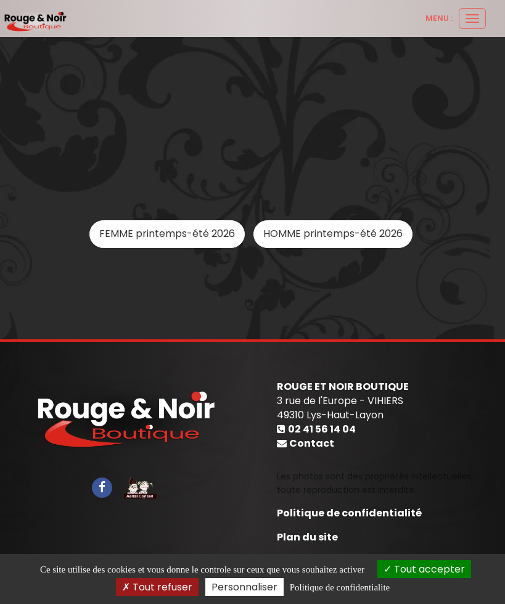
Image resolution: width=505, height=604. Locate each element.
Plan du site (307, 537)
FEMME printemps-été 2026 (167, 233)
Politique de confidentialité (349, 513)
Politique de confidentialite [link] (340, 587)
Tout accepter (424, 569)
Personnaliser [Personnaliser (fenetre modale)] (244, 587)
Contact (311, 443)
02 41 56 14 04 (322, 429)
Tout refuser (157, 587)
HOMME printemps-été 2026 (333, 233)
